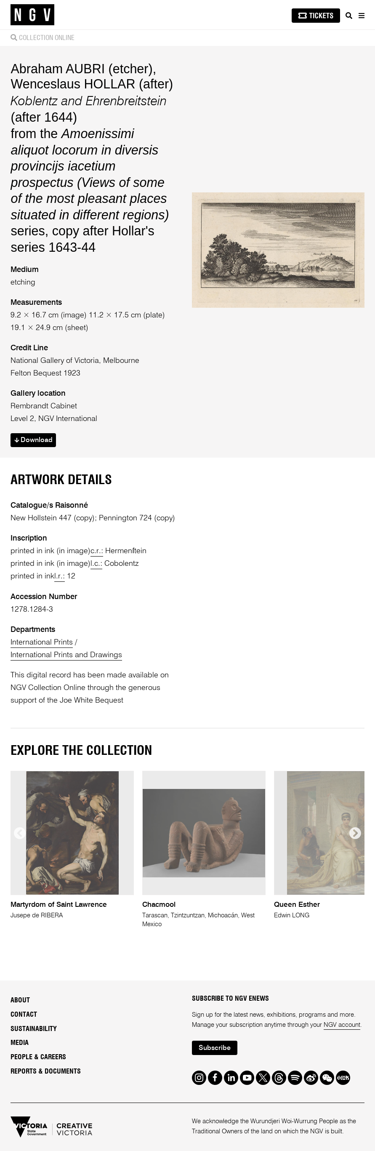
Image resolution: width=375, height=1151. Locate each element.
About (20, 1000)
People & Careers (38, 1057)
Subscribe (215, 1048)
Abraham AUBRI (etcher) (81, 68)
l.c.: (96, 564)
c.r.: (96, 551)
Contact (24, 1014)
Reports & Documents (46, 1071)
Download (33, 440)
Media (20, 1042)
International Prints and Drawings (66, 655)
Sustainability (34, 1029)
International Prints (42, 642)
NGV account (342, 1025)
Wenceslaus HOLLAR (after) (92, 84)
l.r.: (59, 576)
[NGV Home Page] (32, 15)
